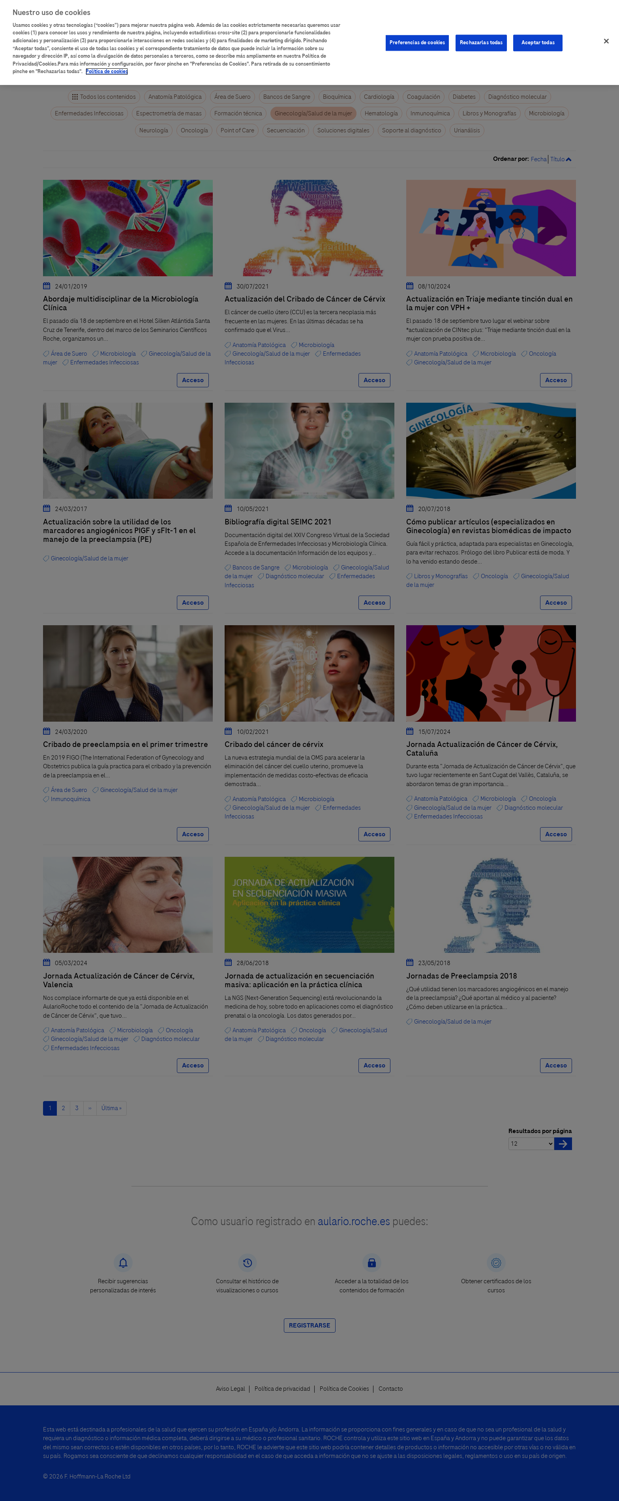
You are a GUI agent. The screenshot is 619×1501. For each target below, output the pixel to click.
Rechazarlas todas (481, 37)
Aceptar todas (538, 37)
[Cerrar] (606, 35)
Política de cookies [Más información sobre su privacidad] (107, 66)
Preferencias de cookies (417, 37)
